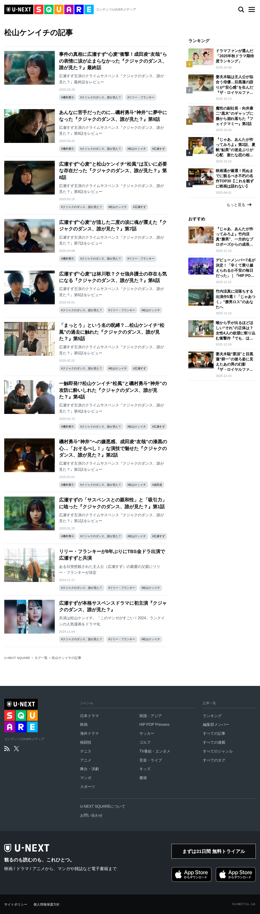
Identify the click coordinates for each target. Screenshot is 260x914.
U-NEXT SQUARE (17, 658)
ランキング (212, 716)
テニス (85, 751)
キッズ (145, 769)
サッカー (146, 733)
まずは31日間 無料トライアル (213, 851)
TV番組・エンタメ (154, 751)
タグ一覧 (41, 658)
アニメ (85, 760)
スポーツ (87, 787)
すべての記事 (214, 733)
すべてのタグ (214, 760)
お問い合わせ (91, 815)
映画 (84, 725)
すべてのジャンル (218, 751)
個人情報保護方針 (46, 904)
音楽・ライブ (150, 760)
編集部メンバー (216, 725)
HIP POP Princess (154, 725)
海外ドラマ (89, 733)
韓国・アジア (150, 716)
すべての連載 (214, 742)
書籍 (143, 778)
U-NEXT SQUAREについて (102, 806)
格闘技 (85, 742)
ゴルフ (145, 742)
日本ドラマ (89, 716)
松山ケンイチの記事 (66, 658)
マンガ (85, 778)
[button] (251, 9)
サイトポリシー (15, 904)
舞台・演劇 (89, 769)
